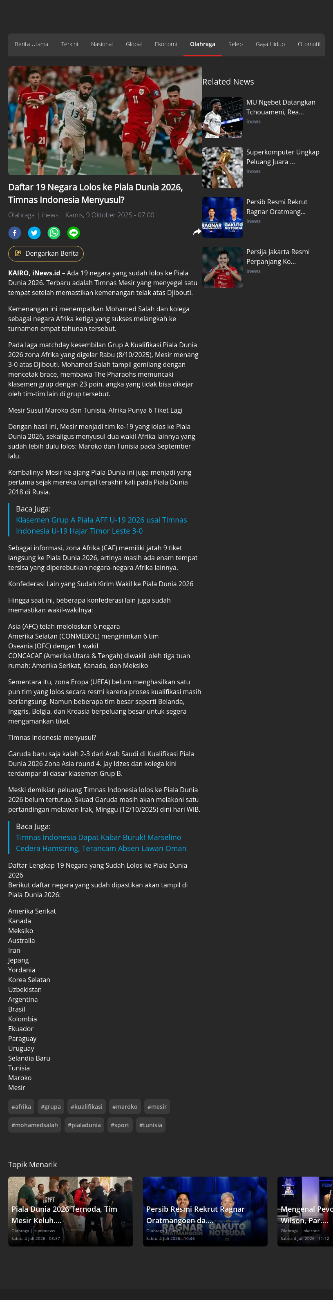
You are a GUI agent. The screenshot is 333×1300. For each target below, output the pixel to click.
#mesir (157, 1106)
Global (134, 44)
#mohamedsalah (34, 1125)
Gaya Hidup (270, 44)
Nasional (102, 44)
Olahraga (202, 44)
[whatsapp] (53, 232)
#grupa (51, 1106)
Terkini (69, 44)
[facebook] (14, 232)
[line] (73, 232)
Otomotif (309, 44)
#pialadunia (84, 1125)
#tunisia (150, 1125)
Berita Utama (31, 44)
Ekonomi (166, 44)
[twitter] (34, 232)
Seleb (235, 44)
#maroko (125, 1106)
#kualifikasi (87, 1106)
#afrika (21, 1106)
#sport (120, 1125)
